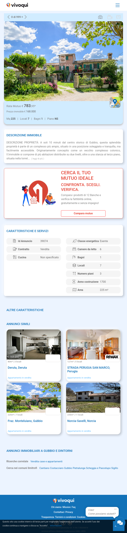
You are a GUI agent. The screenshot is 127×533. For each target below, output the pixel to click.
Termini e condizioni (65, 517)
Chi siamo (56, 507)
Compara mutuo (83, 213)
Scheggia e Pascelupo (101, 468)
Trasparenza (47, 517)
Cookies (81, 517)
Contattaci (59, 512)
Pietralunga (81, 468)
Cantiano (44, 468)
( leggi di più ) (37, 158)
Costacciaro (58, 468)
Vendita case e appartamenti (47, 461)
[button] (12, 61)
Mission (67, 507)
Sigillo (10, 472)
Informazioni (56, 525)
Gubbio (69, 468)
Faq (73, 507)
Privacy (69, 512)
